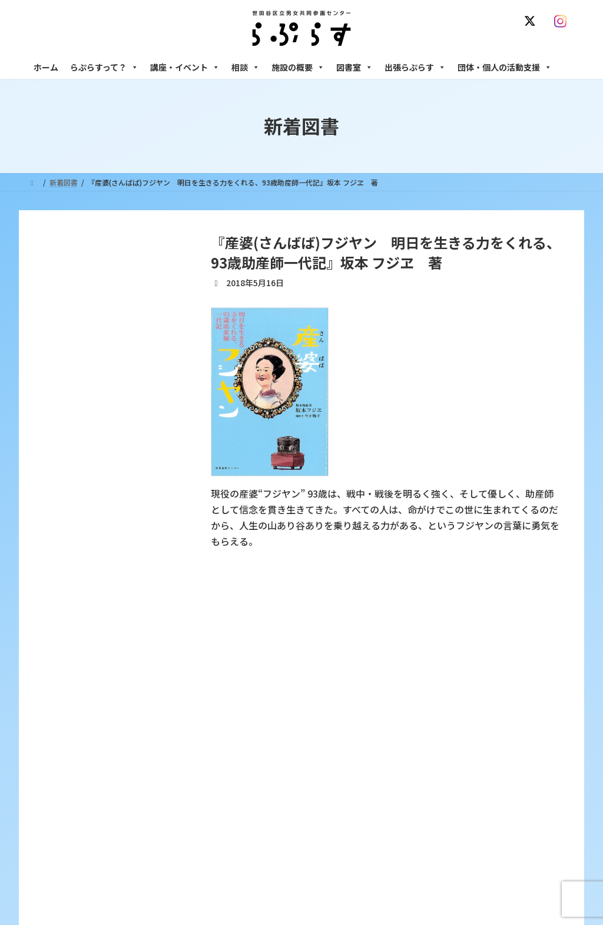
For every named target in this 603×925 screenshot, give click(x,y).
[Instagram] (563, 21)
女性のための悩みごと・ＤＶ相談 (472, 700)
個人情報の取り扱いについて (518, 630)
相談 (245, 67)
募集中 (240, 762)
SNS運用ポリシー (421, 630)
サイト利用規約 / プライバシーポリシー (306, 630)
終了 (237, 782)
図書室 (354, 67)
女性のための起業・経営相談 (465, 792)
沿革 (237, 700)
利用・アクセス (254, 721)
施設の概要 (297, 67)
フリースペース (442, 833)
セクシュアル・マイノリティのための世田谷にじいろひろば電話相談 (496, 746)
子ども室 (433, 874)
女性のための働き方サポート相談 (472, 721)
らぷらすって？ (104, 67)
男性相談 (433, 772)
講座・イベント (185, 67)
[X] (532, 21)
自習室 (429, 853)
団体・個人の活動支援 (505, 67)
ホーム (46, 67)
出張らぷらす (415, 67)
